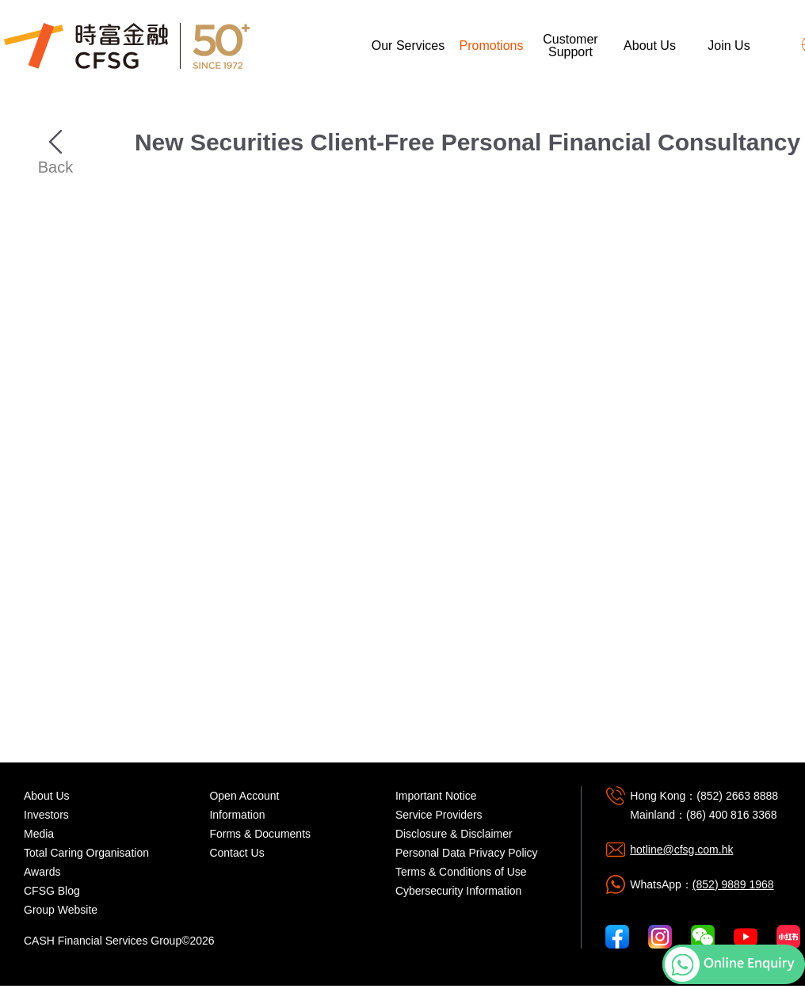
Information (237, 814)
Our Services (408, 45)
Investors (46, 814)
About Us (650, 45)
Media (39, 833)
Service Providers (439, 814)
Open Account (244, 795)
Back (55, 142)
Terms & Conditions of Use (461, 871)
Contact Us (236, 852)
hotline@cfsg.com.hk (681, 849)
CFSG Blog (52, 890)
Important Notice (436, 795)
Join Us (729, 45)
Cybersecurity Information (458, 890)
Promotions (492, 45)
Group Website (60, 909)
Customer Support (570, 45)
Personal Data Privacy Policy (466, 852)
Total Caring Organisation (86, 852)
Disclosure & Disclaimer (454, 833)
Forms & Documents (260, 833)
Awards (42, 871)
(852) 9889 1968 (733, 884)
